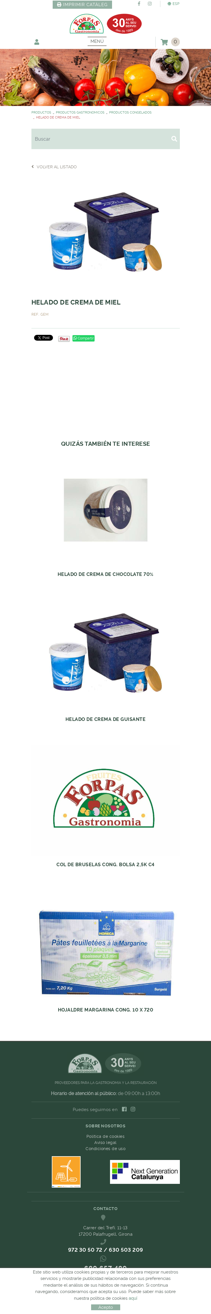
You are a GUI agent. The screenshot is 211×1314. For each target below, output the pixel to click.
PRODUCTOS (41, 112)
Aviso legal (105, 1142)
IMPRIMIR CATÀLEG (82, 4)
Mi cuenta (36, 42)
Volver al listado (54, 166)
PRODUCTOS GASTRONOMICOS (80, 112)
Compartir (83, 338)
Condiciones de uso (105, 1148)
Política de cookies (105, 1136)
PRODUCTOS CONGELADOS (130, 112)
